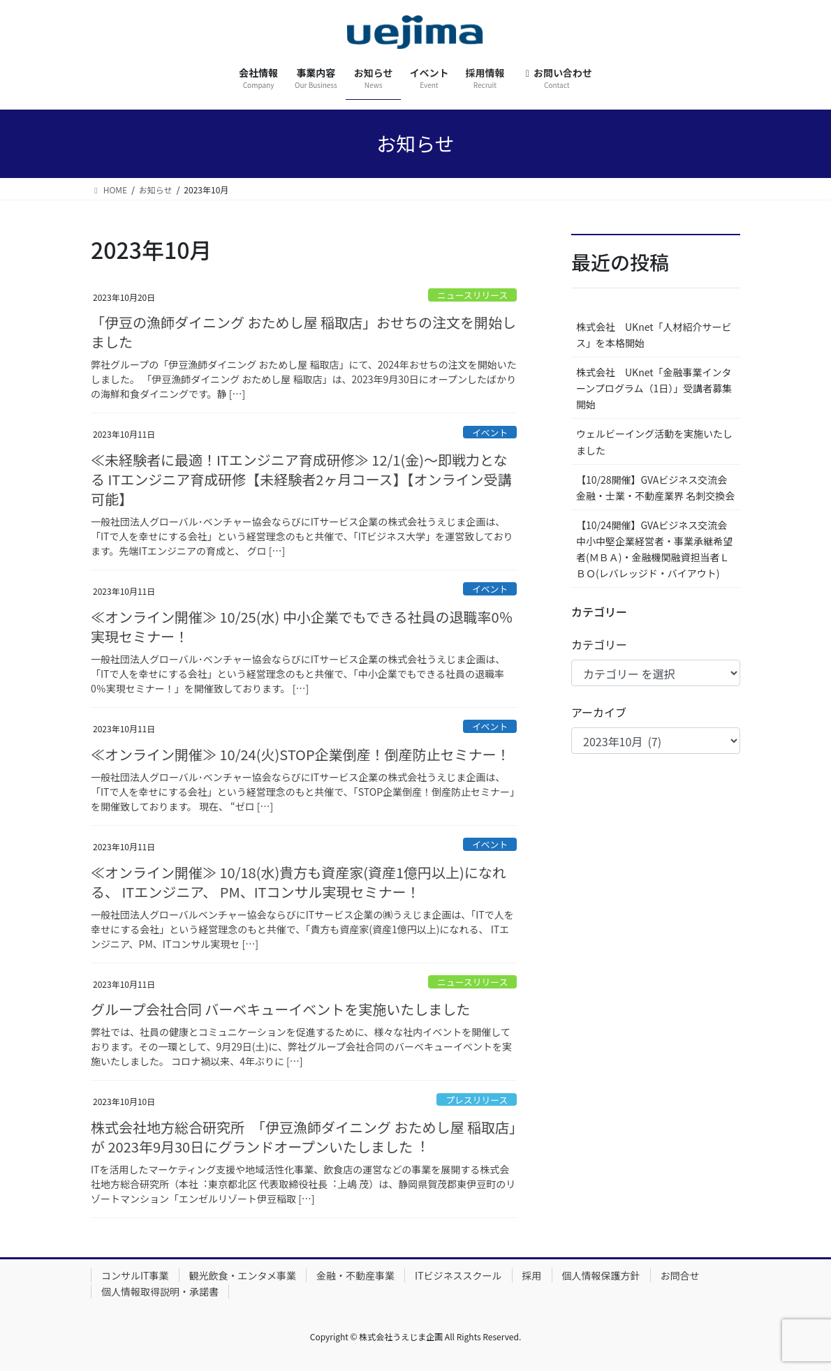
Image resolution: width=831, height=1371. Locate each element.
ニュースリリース (472, 295)
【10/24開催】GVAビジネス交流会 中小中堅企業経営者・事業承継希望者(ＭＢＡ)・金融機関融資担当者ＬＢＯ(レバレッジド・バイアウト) (656, 549)
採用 (532, 1275)
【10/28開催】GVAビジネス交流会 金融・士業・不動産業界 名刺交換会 (655, 488)
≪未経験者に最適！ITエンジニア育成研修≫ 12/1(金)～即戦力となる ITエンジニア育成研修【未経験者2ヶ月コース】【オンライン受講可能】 (301, 479)
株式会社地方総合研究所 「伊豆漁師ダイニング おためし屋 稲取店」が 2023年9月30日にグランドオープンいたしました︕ (303, 1137)
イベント (490, 432)
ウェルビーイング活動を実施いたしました (654, 442)
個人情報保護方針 (601, 1275)
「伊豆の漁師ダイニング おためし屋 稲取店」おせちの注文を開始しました (303, 332)
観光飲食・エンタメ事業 (243, 1275)
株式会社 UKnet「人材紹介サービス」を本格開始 (654, 335)
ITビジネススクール (458, 1275)
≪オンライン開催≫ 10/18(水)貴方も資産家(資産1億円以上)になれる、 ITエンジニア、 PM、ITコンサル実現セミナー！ (298, 882)
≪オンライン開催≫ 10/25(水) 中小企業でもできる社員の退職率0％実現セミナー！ (302, 626)
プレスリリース (477, 1099)
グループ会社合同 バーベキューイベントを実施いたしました (280, 1009)
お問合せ (680, 1275)
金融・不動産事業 (355, 1275)
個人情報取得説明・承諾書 (160, 1291)
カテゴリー (599, 644)
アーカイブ (598, 712)
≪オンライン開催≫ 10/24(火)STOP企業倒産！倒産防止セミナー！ (300, 754)
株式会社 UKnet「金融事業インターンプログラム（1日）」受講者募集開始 (654, 388)
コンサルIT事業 (135, 1275)
